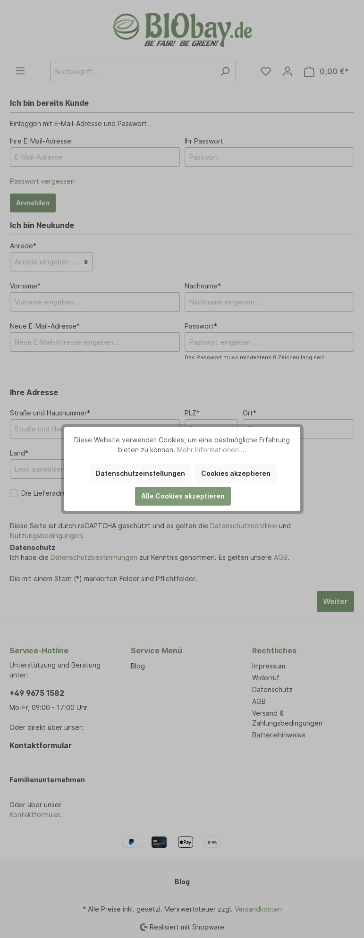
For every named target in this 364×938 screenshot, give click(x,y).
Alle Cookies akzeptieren (183, 496)
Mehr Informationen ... (211, 450)
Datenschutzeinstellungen (140, 473)
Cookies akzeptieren (236, 473)
